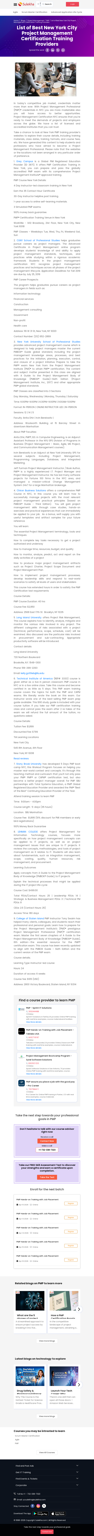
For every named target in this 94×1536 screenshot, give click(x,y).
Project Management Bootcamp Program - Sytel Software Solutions (49, 1057)
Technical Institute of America (35, 678)
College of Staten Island (30, 918)
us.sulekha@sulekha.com (34, 1499)
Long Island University (29, 617)
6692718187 (33, 1037)
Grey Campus (24, 161)
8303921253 (33, 1063)
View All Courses (47, 1452)
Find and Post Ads (47, 1465)
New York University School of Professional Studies (48, 341)
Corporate (47, 1485)
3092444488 (33, 1011)
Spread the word (36, 50)
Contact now (47, 1532)
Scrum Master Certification (34, 12)
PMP (17, 1443)
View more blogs (47, 1341)
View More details (33, 1022)
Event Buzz (26, 4)
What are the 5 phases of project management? (27, 1318)
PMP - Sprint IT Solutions (39, 1007)
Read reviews (21, 758)
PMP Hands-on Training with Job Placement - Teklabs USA (50, 1031)
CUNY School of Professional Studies (38, 240)
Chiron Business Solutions (31, 490)
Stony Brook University (29, 763)
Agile (15, 12)
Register (71, 1203)
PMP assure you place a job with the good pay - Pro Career (50, 1083)
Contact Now (47, 1141)
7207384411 (33, 1089)
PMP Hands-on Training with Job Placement (37, 1199)
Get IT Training (47, 1472)
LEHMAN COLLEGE (28, 831)
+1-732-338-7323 (47, 1150)
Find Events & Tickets (47, 1478)
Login (72, 4)
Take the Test (47, 1177)
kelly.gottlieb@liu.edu (32, 673)
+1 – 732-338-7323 (31, 1494)
